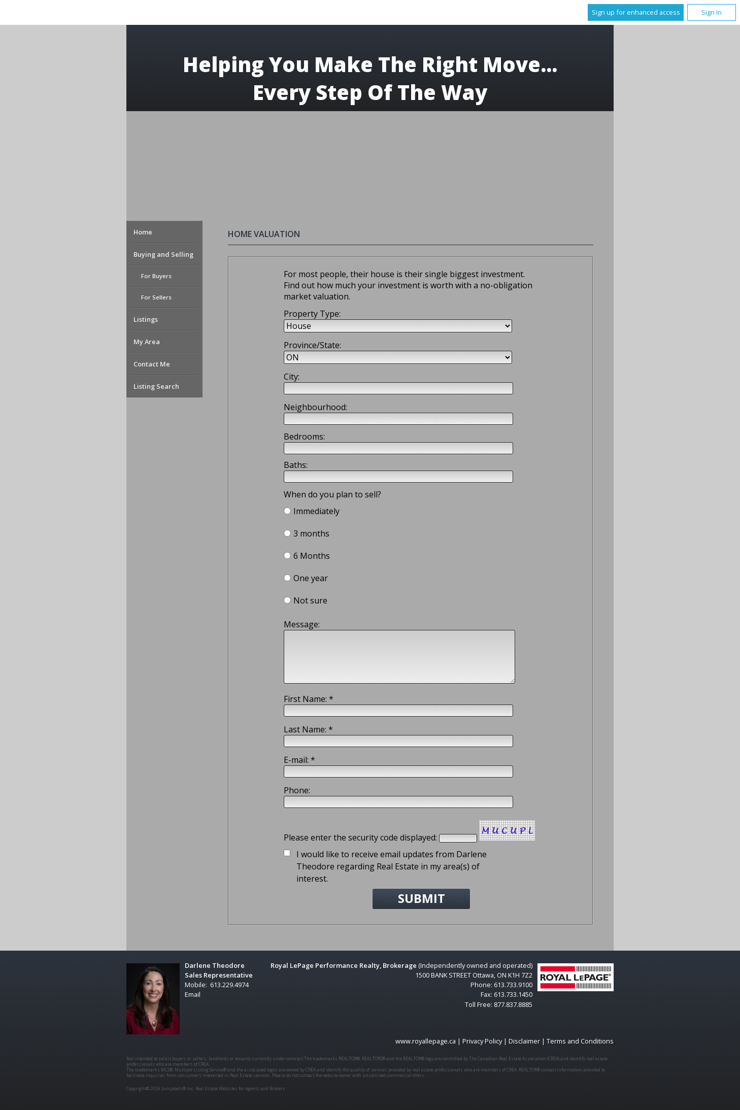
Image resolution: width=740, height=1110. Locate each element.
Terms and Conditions (580, 1041)
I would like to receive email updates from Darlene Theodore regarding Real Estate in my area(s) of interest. (391, 866)
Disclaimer (524, 1041)
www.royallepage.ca (425, 1041)
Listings (145, 319)
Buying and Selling (163, 254)
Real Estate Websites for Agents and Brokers (240, 1088)
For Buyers (156, 276)
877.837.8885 (513, 1004)
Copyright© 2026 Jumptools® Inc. (160, 1088)
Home (142, 232)
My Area (146, 341)
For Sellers (156, 297)
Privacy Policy (482, 1041)
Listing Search (156, 386)
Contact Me (151, 363)
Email (192, 994)
